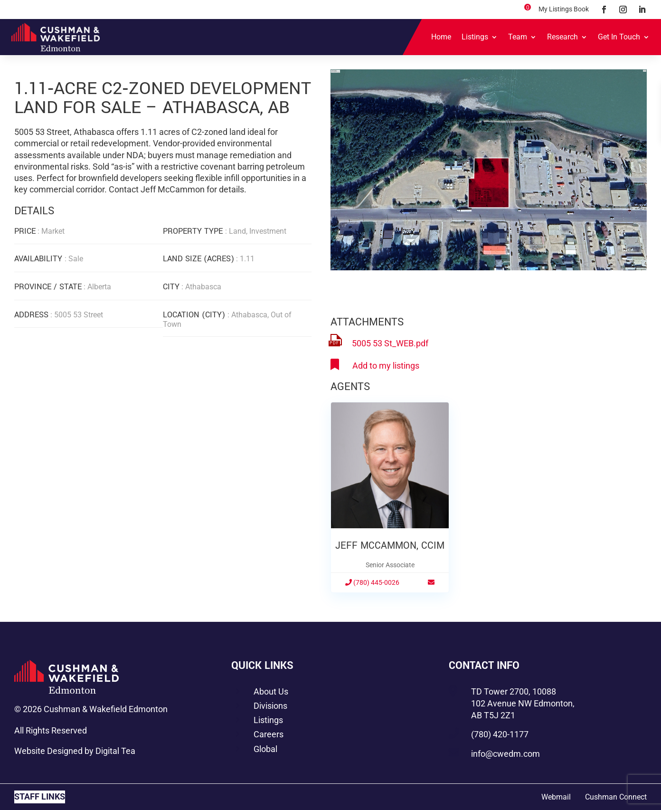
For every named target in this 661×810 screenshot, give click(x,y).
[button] (638, 78)
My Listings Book (563, 9)
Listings (475, 36)
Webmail (556, 796)
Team (517, 36)
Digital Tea (115, 751)
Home (441, 36)
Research (562, 36)
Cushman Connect (616, 796)
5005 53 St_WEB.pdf (390, 343)
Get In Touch (619, 36)
